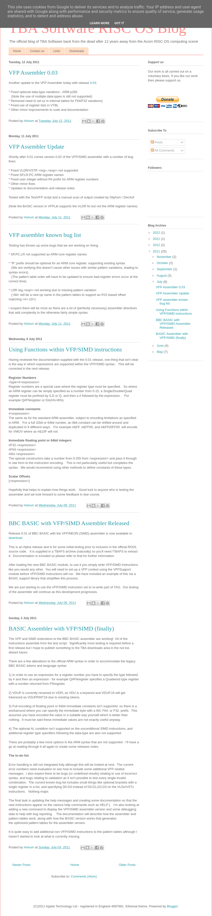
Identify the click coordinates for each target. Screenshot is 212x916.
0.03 (93, 83)
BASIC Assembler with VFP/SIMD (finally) (61, 628)
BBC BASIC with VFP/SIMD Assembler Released (69, 523)
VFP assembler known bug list (45, 235)
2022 (157, 232)
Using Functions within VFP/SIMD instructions (65, 349)
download (15, 538)
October (163, 263)
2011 (157, 251)
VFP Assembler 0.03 (33, 72)
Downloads (76, 51)
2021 (157, 239)
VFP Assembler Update (36, 146)
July (160, 282)
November (165, 257)
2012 (157, 245)
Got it (119, 23)
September (165, 269)
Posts (157, 142)
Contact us (37, 51)
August (162, 275)
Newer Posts (21, 865)
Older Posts (127, 865)
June (161, 345)
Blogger (172, 906)
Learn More (99, 23)
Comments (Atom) (84, 876)
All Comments (163, 150)
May (160, 352)
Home (17, 51)
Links (56, 51)
